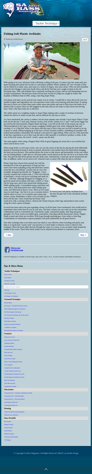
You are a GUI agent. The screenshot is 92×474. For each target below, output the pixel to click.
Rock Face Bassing (9, 380)
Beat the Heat (8, 302)
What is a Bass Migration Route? (13, 361)
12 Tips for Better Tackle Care (12, 371)
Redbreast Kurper (9, 433)
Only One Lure (8, 352)
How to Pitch (7, 274)
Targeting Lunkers (9, 343)
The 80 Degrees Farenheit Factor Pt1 (14, 377)
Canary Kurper (8, 427)
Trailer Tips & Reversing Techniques (14, 412)
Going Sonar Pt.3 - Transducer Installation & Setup (18, 393)
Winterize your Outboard (11, 415)
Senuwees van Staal (9, 284)
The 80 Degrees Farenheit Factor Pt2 (14, 374)
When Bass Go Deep (10, 321)
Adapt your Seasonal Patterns (12, 324)
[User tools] (85, 40)
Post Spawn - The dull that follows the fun (15, 305)
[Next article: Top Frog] (83, 235)
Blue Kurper (7, 421)
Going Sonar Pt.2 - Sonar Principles (14, 396)
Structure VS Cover (9, 337)
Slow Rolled (7, 277)
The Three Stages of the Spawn (12, 312)
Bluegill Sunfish (8, 424)
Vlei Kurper (7, 440)
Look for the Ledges (9, 358)
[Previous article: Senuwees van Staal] (8, 235)
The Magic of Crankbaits (11, 296)
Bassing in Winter (9, 318)
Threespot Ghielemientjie (11, 437)
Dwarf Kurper (8, 430)
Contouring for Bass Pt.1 (11, 405)
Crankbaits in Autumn (10, 327)
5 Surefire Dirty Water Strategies (13, 349)
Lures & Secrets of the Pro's (12, 340)
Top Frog (6, 290)
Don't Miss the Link (9, 383)
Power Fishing (8, 355)
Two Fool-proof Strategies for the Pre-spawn (16, 315)
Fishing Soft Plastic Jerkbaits (12, 287)
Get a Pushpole (8, 364)
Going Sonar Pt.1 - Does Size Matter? (14, 399)
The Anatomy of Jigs (10, 293)
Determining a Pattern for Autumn (13, 330)
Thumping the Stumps (10, 386)
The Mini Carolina (9, 280)
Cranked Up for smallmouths (12, 368)
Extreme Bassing (9, 346)
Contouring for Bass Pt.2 (11, 402)
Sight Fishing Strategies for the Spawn (14, 309)
